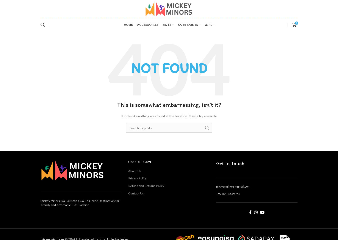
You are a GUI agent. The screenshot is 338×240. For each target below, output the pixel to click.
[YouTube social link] (262, 212)
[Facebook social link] (250, 212)
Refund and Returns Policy (146, 186)
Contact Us (136, 193)
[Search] (42, 24)
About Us (134, 171)
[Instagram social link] (256, 212)
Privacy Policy (137, 178)
